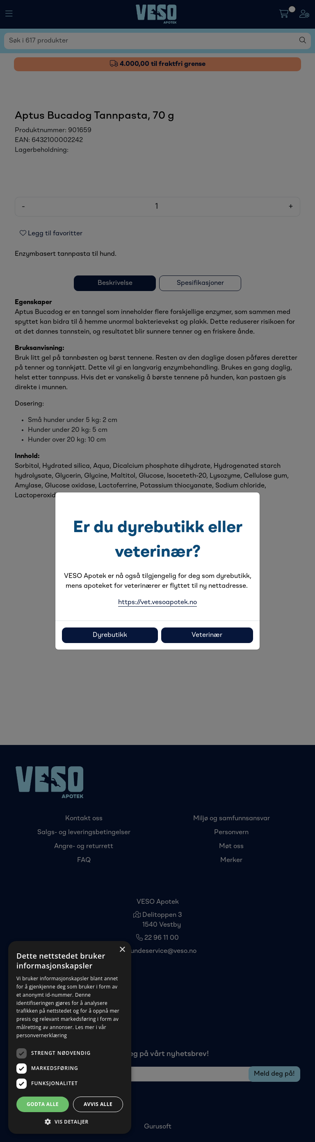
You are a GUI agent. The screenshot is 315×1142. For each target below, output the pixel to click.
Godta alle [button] (43, 1104)
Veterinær (207, 635)
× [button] (122, 950)
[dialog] (69, 1037)
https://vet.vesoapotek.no (157, 602)
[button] (69, 1121)
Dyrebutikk (110, 635)
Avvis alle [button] (98, 1104)
